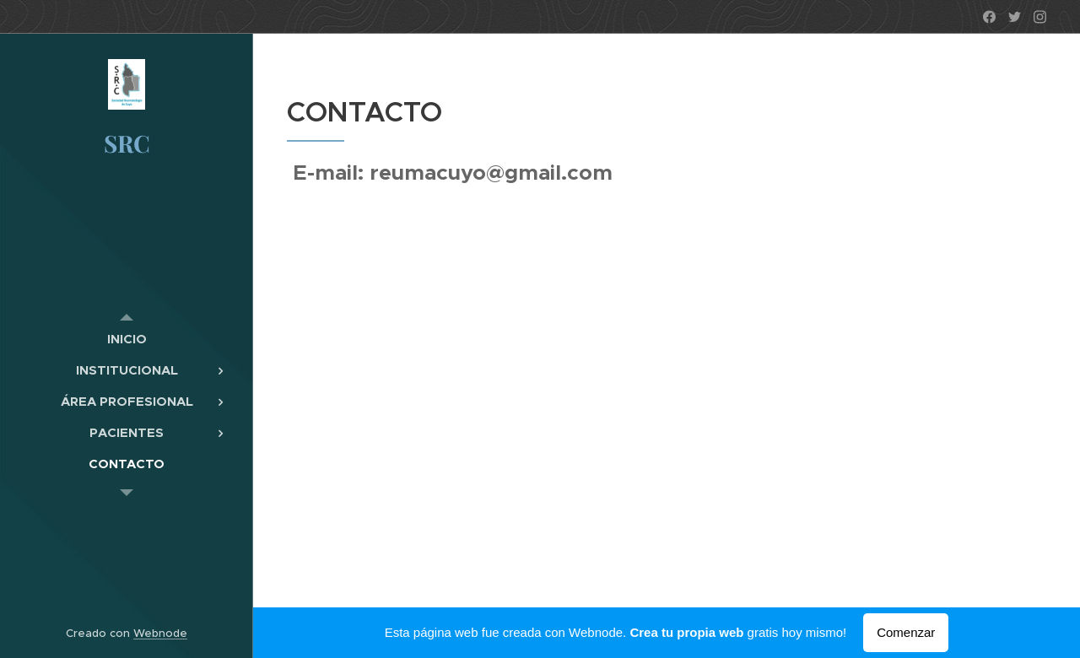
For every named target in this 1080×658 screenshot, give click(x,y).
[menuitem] (126, 338)
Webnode (160, 633)
